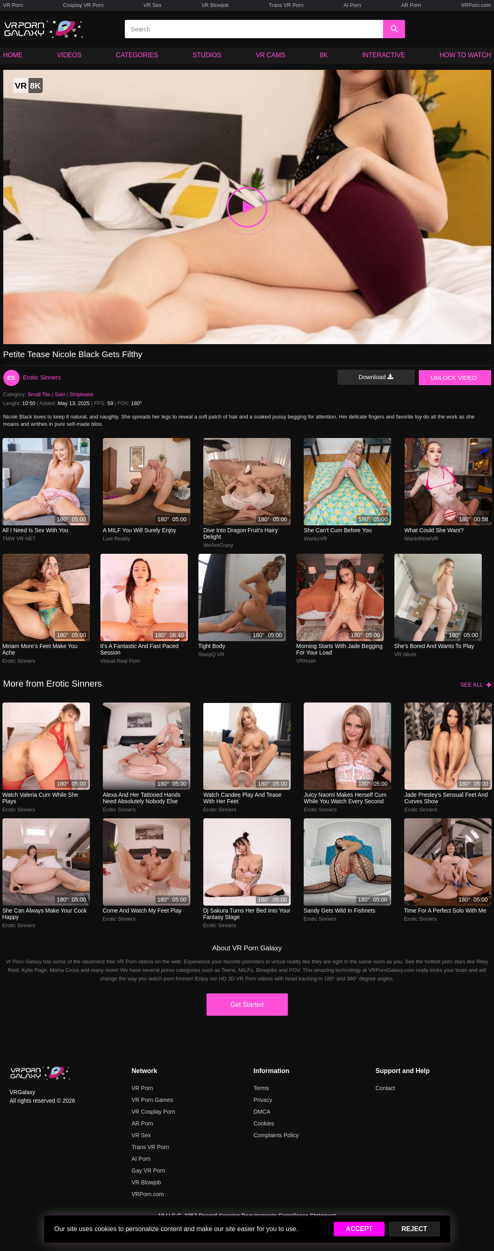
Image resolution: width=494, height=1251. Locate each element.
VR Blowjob (215, 5)
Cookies (264, 1123)
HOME (13, 55)
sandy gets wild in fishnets (340, 910)
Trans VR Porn (286, 5)
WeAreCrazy (218, 545)
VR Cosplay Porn (153, 1111)
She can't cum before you (338, 530)
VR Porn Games (152, 1100)
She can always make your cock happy (44, 913)
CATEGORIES (137, 55)
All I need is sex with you (35, 530)
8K (324, 55)
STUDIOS (206, 55)
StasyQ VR (211, 654)
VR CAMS (270, 55)
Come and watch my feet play (142, 910)
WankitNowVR (421, 539)
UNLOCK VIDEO (454, 377)
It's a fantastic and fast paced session (139, 649)
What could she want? (434, 530)
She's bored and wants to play (434, 646)
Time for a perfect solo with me (445, 910)
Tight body (211, 646)
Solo (59, 394)
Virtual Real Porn (120, 661)
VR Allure (405, 654)
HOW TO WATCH (465, 55)
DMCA (262, 1111)
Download (376, 376)
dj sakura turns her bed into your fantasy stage (247, 913)
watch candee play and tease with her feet (242, 797)
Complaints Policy (276, 1135)
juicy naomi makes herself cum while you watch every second (345, 797)
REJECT (414, 1228)
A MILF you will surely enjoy (139, 530)
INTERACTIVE (383, 55)
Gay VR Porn (148, 1170)
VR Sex (152, 5)
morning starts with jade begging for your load (339, 649)
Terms (261, 1088)
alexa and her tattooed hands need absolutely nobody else (142, 797)
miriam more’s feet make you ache (40, 649)
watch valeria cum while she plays (40, 797)
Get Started (247, 1004)
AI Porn (352, 5)
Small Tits (39, 394)
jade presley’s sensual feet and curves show (446, 797)
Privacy (263, 1100)
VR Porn (13, 5)
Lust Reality (117, 539)
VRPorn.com (476, 5)
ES (11, 377)
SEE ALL (475, 684)
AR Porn (411, 5)
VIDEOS (69, 55)
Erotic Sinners (42, 377)
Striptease (82, 394)
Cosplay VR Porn (83, 5)
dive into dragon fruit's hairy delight (240, 533)
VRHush (306, 661)
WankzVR (315, 539)
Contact (385, 1088)
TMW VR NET (19, 539)
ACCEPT (359, 1228)
